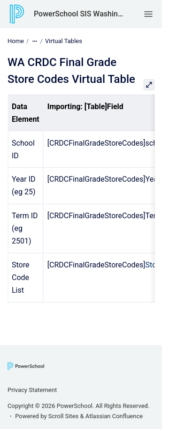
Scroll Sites (63, 416)
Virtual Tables (63, 40)
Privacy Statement (32, 389)
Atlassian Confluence (114, 416)
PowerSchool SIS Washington (80, 13)
